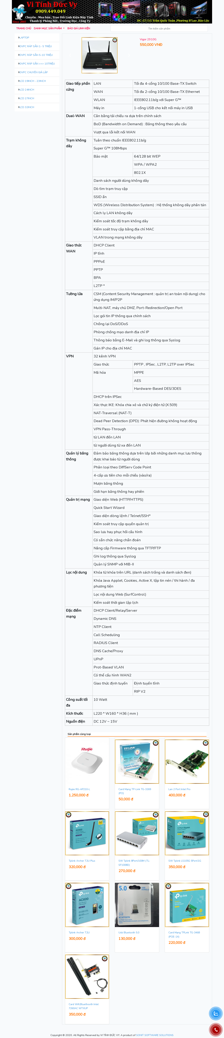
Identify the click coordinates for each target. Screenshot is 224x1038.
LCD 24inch (26, 89)
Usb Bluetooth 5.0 (128, 932)
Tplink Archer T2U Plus (82, 861)
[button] (70, 55)
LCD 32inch (26, 107)
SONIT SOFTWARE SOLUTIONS (155, 1035)
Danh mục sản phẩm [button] (48, 28)
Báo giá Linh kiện (78, 28)
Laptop (24, 37)
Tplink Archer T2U (79, 932)
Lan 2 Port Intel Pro (179, 789)
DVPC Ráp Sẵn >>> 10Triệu (37, 63)
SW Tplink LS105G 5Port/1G (184, 861)
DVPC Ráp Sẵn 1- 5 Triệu (35, 46)
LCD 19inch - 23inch (32, 81)
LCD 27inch (26, 98)
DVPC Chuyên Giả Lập (33, 72)
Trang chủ (23, 28)
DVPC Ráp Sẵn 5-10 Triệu (36, 55)
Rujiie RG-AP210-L (79, 789)
